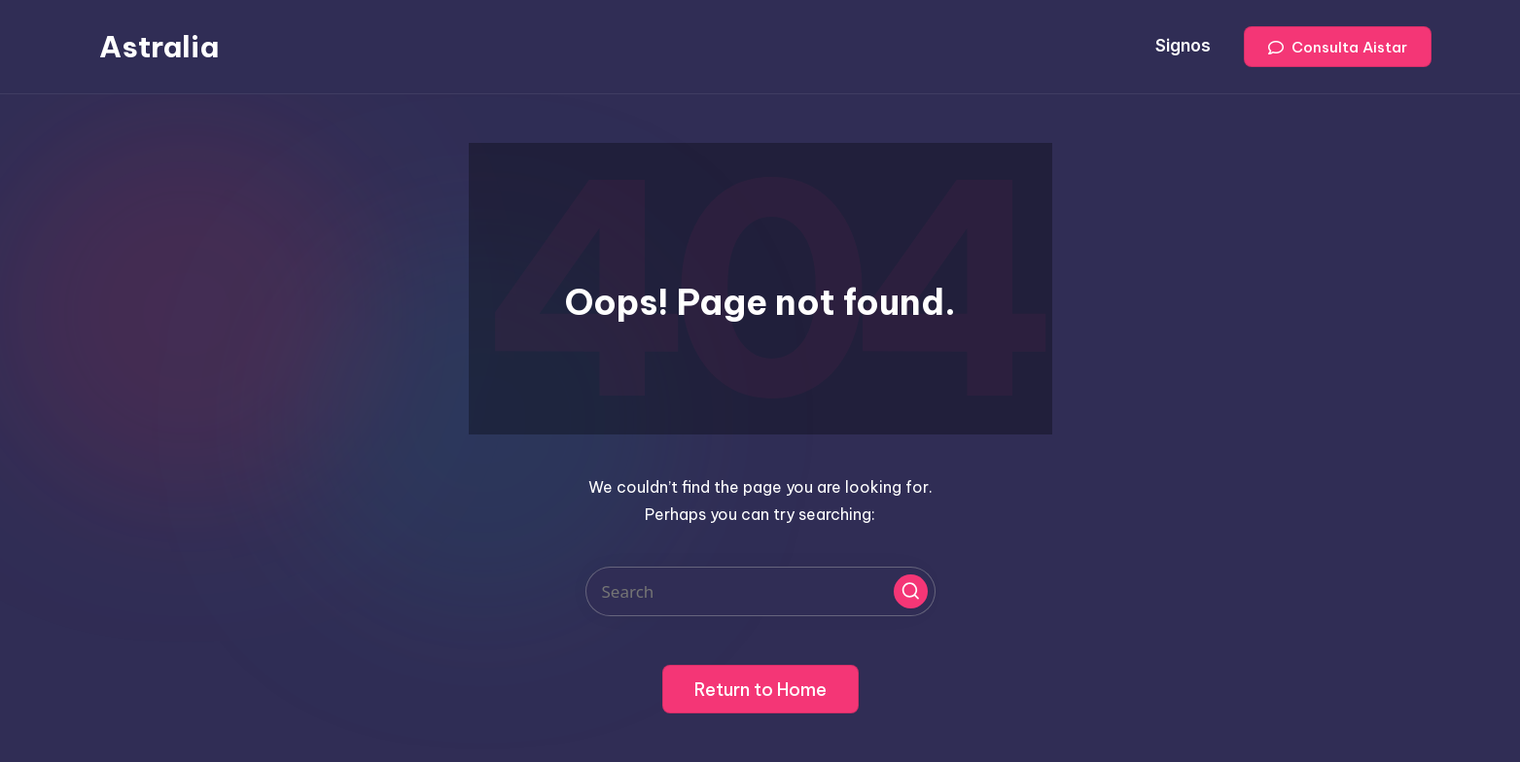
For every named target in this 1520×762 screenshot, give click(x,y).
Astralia (159, 46)
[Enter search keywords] (760, 591)
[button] (1338, 46)
